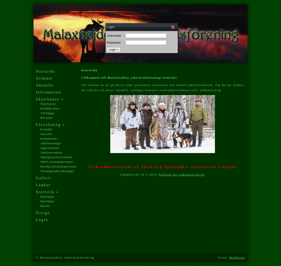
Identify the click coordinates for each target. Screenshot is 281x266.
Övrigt (43, 213)
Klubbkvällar (50, 108)
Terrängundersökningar (57, 171)
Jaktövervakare (51, 152)
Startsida (45, 71)
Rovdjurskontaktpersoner (58, 166)
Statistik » (47, 192)
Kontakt (46, 129)
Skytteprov (48, 104)
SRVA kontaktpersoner (56, 161)
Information (48, 92)
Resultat (46, 117)
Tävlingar (47, 113)
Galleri (43, 178)
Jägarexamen (49, 148)
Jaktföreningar (51, 143)
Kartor (45, 206)
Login (42, 220)
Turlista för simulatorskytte (181, 174)
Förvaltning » (50, 125)
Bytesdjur (47, 196)
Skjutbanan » (50, 99)
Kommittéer (49, 138)
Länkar (43, 185)
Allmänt (44, 78)
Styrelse (46, 134)
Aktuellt (45, 85)
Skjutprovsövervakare (56, 157)
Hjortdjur (47, 201)
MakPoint (237, 257)
